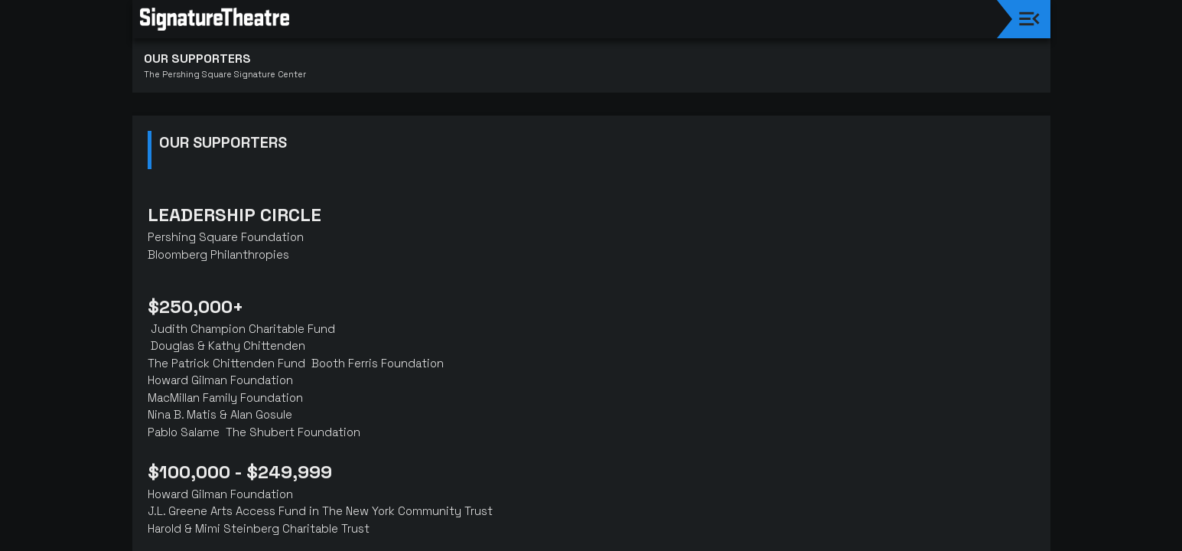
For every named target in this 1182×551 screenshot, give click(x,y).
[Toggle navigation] (1029, 18)
